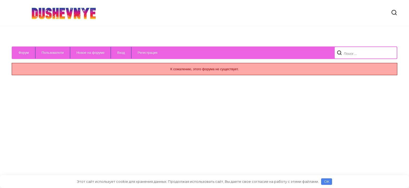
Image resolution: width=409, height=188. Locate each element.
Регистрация (148, 53)
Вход (121, 53)
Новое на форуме (90, 53)
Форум (24, 53)
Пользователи (53, 53)
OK (326, 181)
